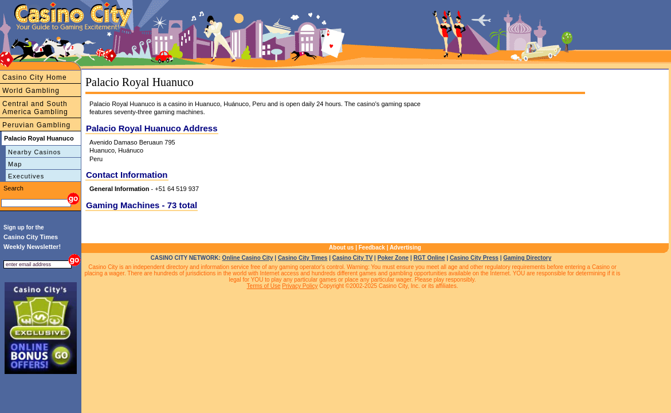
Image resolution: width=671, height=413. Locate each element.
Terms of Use (264, 286)
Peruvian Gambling (36, 125)
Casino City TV (352, 258)
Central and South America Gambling (35, 108)
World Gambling (31, 91)
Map (15, 164)
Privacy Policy (299, 286)
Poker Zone (393, 258)
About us (341, 247)
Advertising (405, 247)
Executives (26, 176)
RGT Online (429, 258)
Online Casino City (247, 258)
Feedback (372, 247)
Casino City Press (474, 258)
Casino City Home (34, 77)
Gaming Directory (527, 258)
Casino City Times (303, 258)
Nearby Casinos (34, 152)
